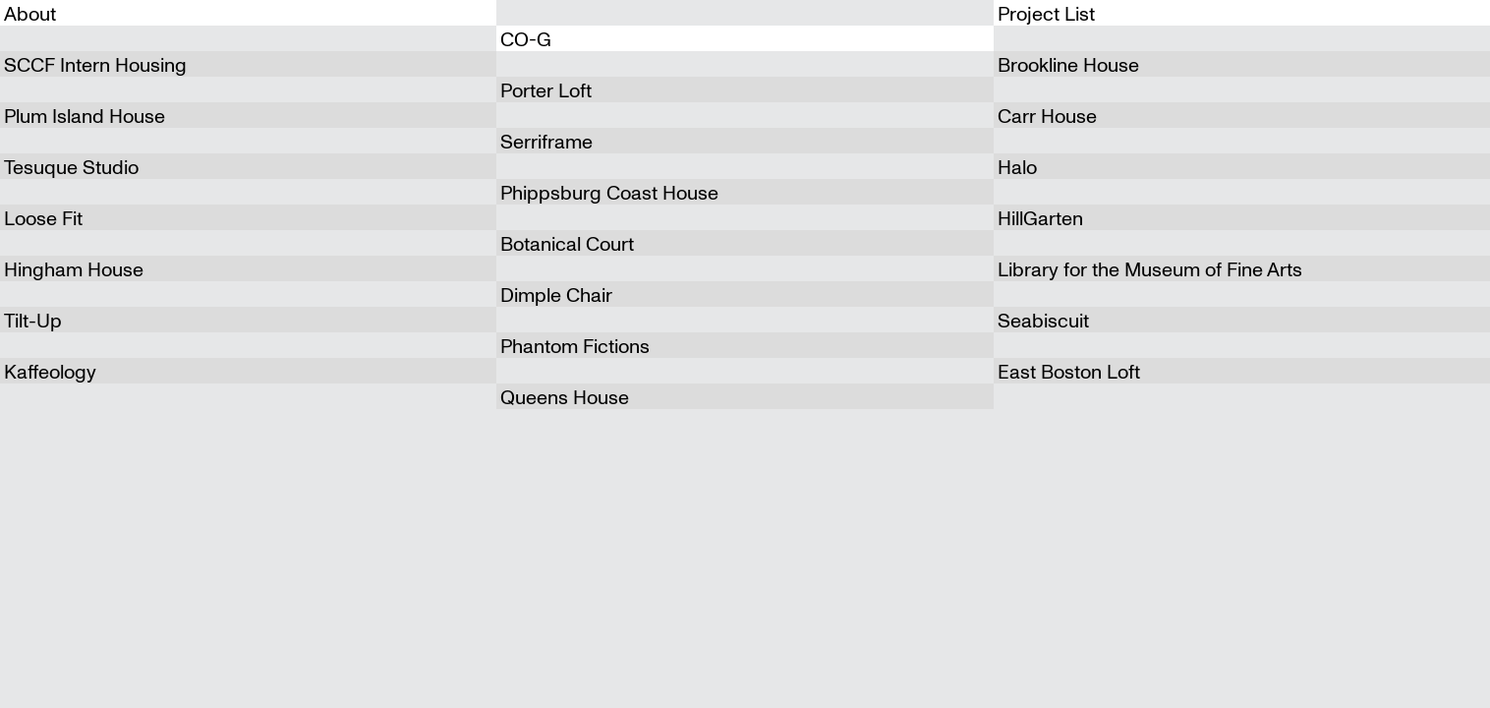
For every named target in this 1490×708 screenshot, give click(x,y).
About (30, 12)
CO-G (525, 38)
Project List (1046, 12)
